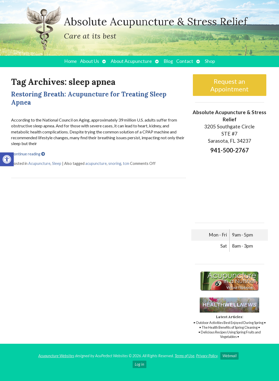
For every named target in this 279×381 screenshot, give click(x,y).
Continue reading (28, 154)
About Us (89, 61)
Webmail (229, 356)
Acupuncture (39, 163)
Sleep (56, 163)
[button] (7, 159)
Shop (210, 61)
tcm (126, 163)
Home (70, 61)
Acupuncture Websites (56, 356)
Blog (168, 61)
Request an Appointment (229, 85)
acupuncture (96, 163)
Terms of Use (184, 356)
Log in (139, 364)
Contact (184, 61)
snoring (114, 163)
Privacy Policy (206, 356)
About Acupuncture (131, 61)
